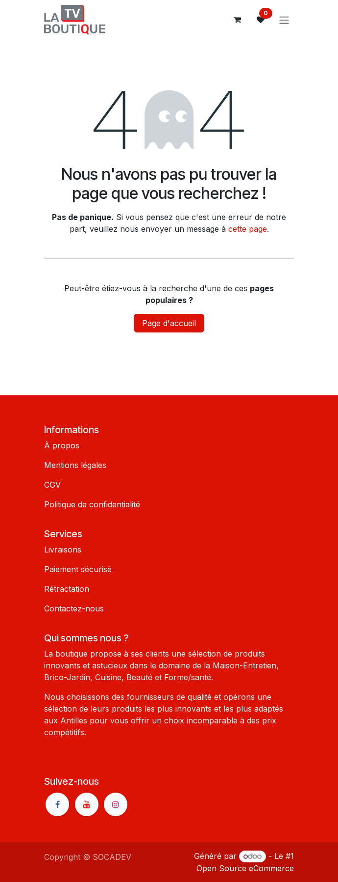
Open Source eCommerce (245, 868)
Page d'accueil (169, 323)
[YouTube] (86, 804)
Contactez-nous (74, 608)
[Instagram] (115, 804)
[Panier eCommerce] (237, 19)
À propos (61, 445)
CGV (52, 485)
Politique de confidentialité (92, 504)
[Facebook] (57, 804)
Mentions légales (75, 465)
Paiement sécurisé (78, 569)
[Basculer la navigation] (284, 19)
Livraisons (62, 549)
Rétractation (66, 589)
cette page (247, 229)
